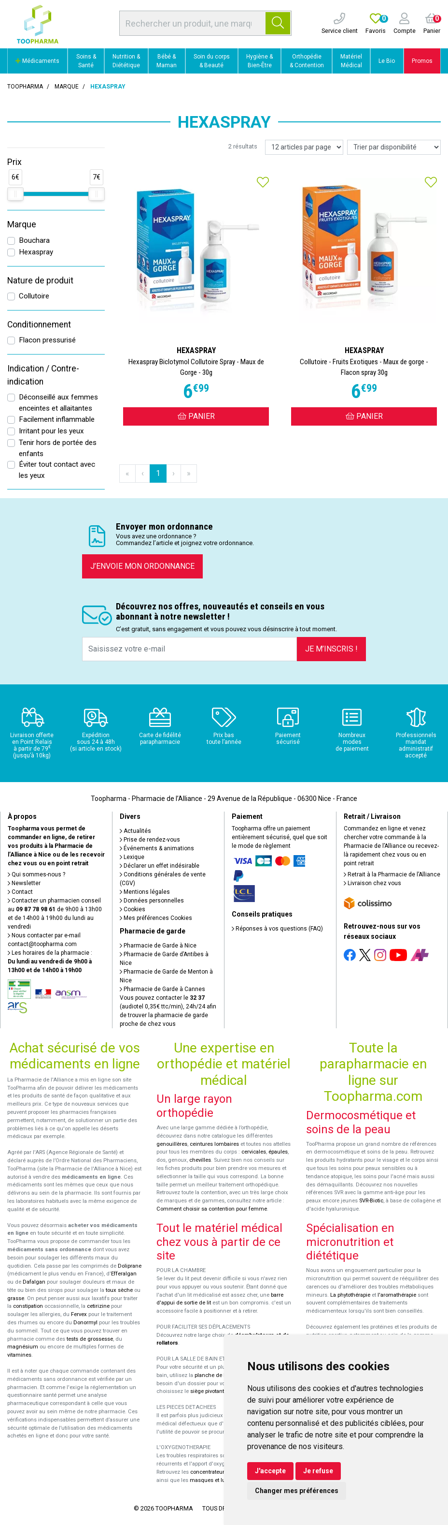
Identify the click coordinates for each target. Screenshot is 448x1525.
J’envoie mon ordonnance (142, 566)
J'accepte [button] (270, 1471)
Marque (67, 86)
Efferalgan (124, 1274)
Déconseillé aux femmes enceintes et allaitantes (58, 403)
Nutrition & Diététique (126, 61)
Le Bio (386, 61)
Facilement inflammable (57, 419)
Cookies (132, 909)
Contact (20, 891)
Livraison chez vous (372, 883)
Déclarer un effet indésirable (159, 865)
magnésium (22, 1347)
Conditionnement (39, 324)
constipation (28, 1306)
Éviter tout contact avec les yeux (57, 470)
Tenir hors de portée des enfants (58, 448)
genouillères (171, 1144)
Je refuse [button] (318, 1471)
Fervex (79, 1314)
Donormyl (85, 1322)
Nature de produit (40, 280)
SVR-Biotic (371, 1201)
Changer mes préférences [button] (296, 1491)
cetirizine (98, 1306)
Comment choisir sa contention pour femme (211, 1209)
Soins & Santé (86, 61)
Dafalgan (34, 1282)
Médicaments (37, 61)
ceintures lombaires (214, 1144)
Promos (422, 61)
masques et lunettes (215, 1480)
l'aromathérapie (397, 1295)
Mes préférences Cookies (156, 918)
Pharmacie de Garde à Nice (158, 945)
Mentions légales (145, 891)
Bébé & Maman (166, 61)
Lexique (132, 857)
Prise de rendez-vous (150, 839)
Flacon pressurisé (47, 340)
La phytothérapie (350, 1295)
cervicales (253, 1152)
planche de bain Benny (223, 1375)
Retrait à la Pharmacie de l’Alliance (392, 874)
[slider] (15, 194)
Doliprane (129, 1266)
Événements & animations (157, 848)
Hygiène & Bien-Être (259, 61)
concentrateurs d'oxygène (222, 1472)
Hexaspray (36, 252)
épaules (278, 1152)
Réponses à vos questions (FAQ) (277, 928)
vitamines (19, 1355)
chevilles (200, 1160)
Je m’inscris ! (331, 648)
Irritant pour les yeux (51, 431)
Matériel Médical (351, 61)
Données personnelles (152, 900)
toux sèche (119, 1290)
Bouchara (34, 240)
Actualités (135, 831)
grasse (15, 1298)
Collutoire (34, 296)
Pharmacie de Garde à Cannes (162, 989)
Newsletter (24, 883)
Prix (14, 162)
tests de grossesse (90, 1339)
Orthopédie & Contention (307, 61)
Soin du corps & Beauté (212, 61)
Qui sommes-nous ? (36, 874)
